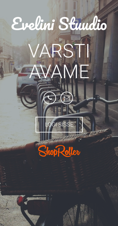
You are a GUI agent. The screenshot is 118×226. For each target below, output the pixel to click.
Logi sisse (59, 124)
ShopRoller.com (59, 151)
